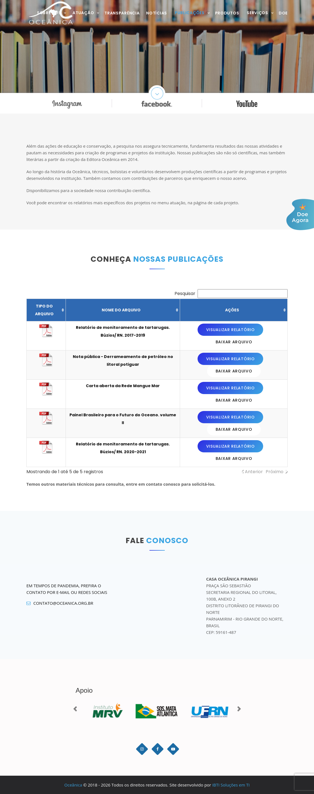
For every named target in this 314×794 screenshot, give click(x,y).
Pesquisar (231, 293)
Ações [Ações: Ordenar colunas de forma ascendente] (232, 310)
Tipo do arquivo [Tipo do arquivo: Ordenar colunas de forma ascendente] (44, 310)
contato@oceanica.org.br (59, 603)
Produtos (227, 13)
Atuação (83, 13)
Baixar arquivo (234, 342)
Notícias (156, 13)
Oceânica (73, 785)
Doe (283, 13)
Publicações (190, 13)
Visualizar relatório (230, 329)
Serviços (257, 13)
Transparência (121, 13)
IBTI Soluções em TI (231, 785)
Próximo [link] (274, 471)
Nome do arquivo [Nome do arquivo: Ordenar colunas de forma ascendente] (121, 310)
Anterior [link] (254, 471)
